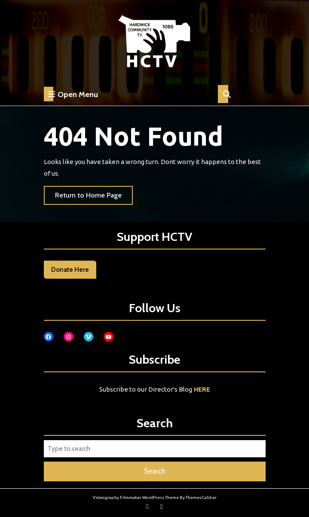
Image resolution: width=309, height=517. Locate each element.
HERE (202, 389)
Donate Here (70, 270)
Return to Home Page (94, 197)
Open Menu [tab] (71, 94)
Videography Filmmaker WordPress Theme (136, 497)
